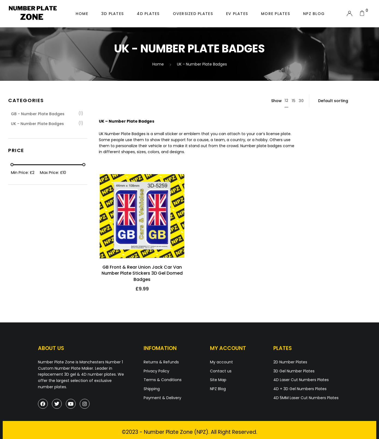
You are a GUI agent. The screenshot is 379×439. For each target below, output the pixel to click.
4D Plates (148, 13)
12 (286, 100)
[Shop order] (343, 100)
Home (82, 13)
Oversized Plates (193, 13)
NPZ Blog (314, 13)
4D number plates (98, 374)
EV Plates (237, 13)
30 (301, 100)
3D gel (70, 374)
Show (276, 100)
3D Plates (112, 13)
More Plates (275, 13)
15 (293, 100)
